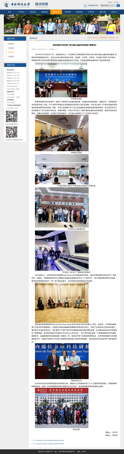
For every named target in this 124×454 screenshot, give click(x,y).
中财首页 (110, 2)
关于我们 (21, 12)
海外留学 (68, 12)
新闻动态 (11, 52)
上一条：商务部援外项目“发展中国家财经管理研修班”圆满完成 (47, 440)
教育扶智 (79, 12)
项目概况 (11, 44)
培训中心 (114, 12)
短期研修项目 (103, 37)
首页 (9, 12)
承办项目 (11, 48)
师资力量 (103, 12)
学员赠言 (11, 56)
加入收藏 (116, 2)
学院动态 (33, 12)
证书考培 (91, 12)
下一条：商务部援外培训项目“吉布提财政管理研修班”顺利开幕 (47, 443)
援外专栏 (56, 12)
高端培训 (44, 12)
